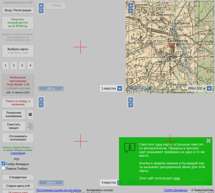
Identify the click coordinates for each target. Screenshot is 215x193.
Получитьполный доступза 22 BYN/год (18, 23)
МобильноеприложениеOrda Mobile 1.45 (18, 85)
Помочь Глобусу (15, 168)
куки (176, 178)
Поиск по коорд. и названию (18, 102)
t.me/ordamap (17, 153)
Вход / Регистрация (18, 10)
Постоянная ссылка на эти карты (58, 190)
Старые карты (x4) (18, 185)
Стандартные (18, 177)
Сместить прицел (13, 126)
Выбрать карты (18, 50)
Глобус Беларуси (15, 164)
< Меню (55, 5)
